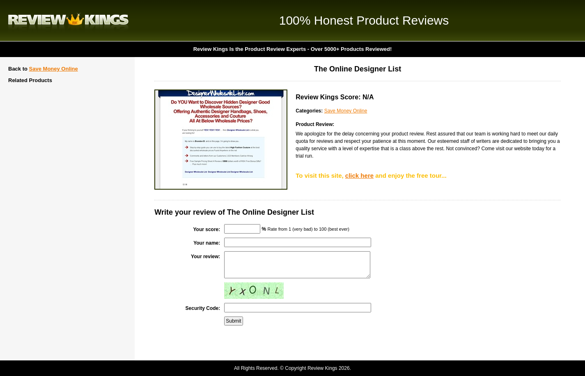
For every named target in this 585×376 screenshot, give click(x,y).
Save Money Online (53, 69)
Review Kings (68, 20)
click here (359, 175)
